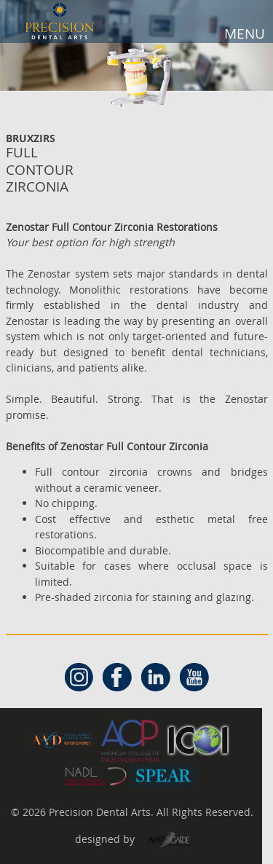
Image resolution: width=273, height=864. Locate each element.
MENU (244, 33)
